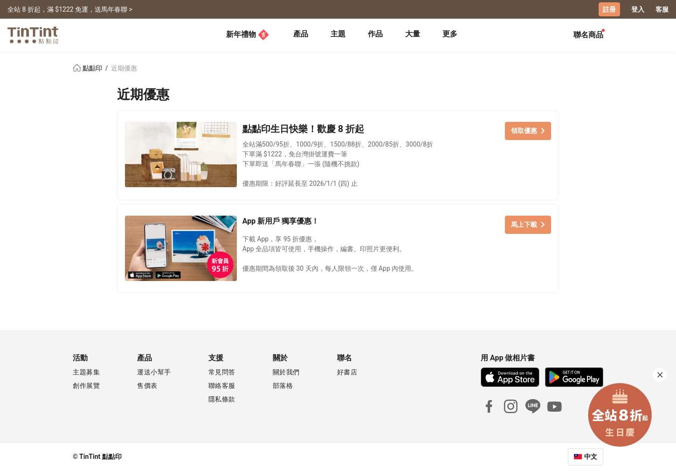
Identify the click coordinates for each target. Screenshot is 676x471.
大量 (412, 33)
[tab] (301, 35)
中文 (590, 456)
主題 (338, 33)
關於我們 (286, 372)
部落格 (283, 385)
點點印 (88, 68)
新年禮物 (247, 34)
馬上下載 (528, 224)
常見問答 (221, 372)
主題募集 (86, 372)
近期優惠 (124, 68)
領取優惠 (528, 130)
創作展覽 (86, 385)
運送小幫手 (154, 372)
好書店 (347, 372)
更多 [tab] (449, 33)
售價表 (147, 385)
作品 (375, 33)
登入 (637, 9)
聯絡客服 (221, 385)
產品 (300, 33)
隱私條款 (221, 399)
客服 (662, 9)
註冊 (609, 9)
